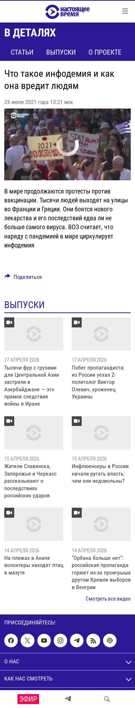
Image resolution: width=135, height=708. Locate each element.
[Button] (23, 278)
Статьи (22, 52)
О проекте (105, 52)
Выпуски (61, 52)
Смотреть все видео (108, 599)
